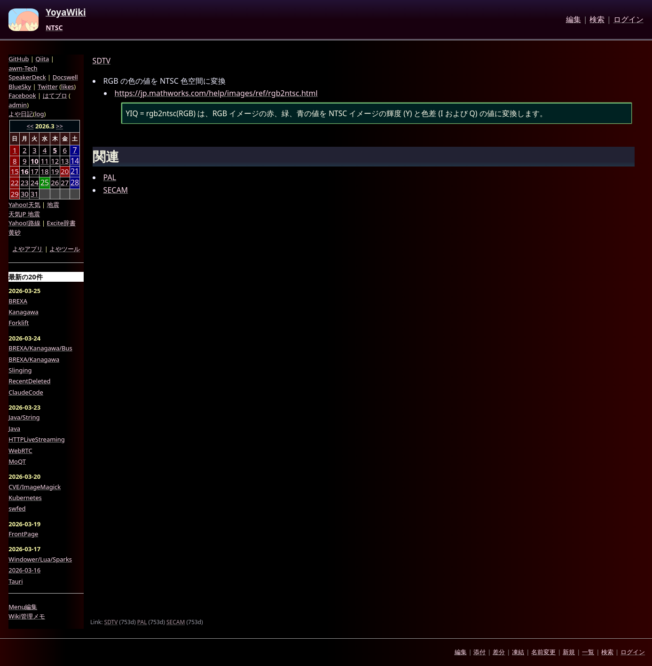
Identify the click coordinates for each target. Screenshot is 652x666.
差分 (499, 652)
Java (14, 428)
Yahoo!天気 (24, 204)
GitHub (18, 59)
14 (75, 161)
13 (65, 161)
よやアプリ (27, 249)
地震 (53, 204)
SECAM (115, 190)
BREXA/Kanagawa (33, 359)
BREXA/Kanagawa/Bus (40, 348)
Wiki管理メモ (26, 616)
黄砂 (14, 232)
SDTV (101, 61)
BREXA (17, 301)
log (39, 114)
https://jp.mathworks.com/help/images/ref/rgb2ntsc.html (216, 93)
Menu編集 (22, 607)
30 (25, 193)
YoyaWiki (66, 13)
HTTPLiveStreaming (36, 439)
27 (65, 182)
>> (59, 126)
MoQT (17, 461)
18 (44, 171)
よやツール (64, 249)
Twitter (48, 86)
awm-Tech (22, 68)
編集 (573, 20)
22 (15, 182)
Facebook (22, 95)
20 (65, 171)
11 (44, 161)
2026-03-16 (24, 570)
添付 (479, 652)
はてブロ (55, 95)
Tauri (15, 581)
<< (30, 126)
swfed (16, 508)
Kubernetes (24, 497)
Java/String (23, 417)
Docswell (65, 77)
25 (44, 183)
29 (15, 193)
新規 (569, 652)
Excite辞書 (61, 223)
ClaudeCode (25, 392)
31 (35, 193)
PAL (110, 177)
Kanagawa (23, 312)
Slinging (19, 370)
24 (35, 182)
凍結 (518, 652)
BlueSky (19, 86)
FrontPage (23, 534)
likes (67, 86)
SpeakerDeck (27, 77)
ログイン (628, 20)
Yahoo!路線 (24, 223)
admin (17, 105)
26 (55, 182)
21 (75, 171)
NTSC (54, 28)
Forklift (18, 322)
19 (55, 171)
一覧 (588, 652)
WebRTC (20, 450)
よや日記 (20, 114)
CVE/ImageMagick (34, 487)
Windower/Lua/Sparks (40, 559)
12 (55, 161)
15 (15, 171)
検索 (597, 20)
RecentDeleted (29, 381)
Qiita (42, 59)
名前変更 (543, 652)
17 (35, 171)
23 (25, 182)
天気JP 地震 (24, 214)
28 (75, 183)
